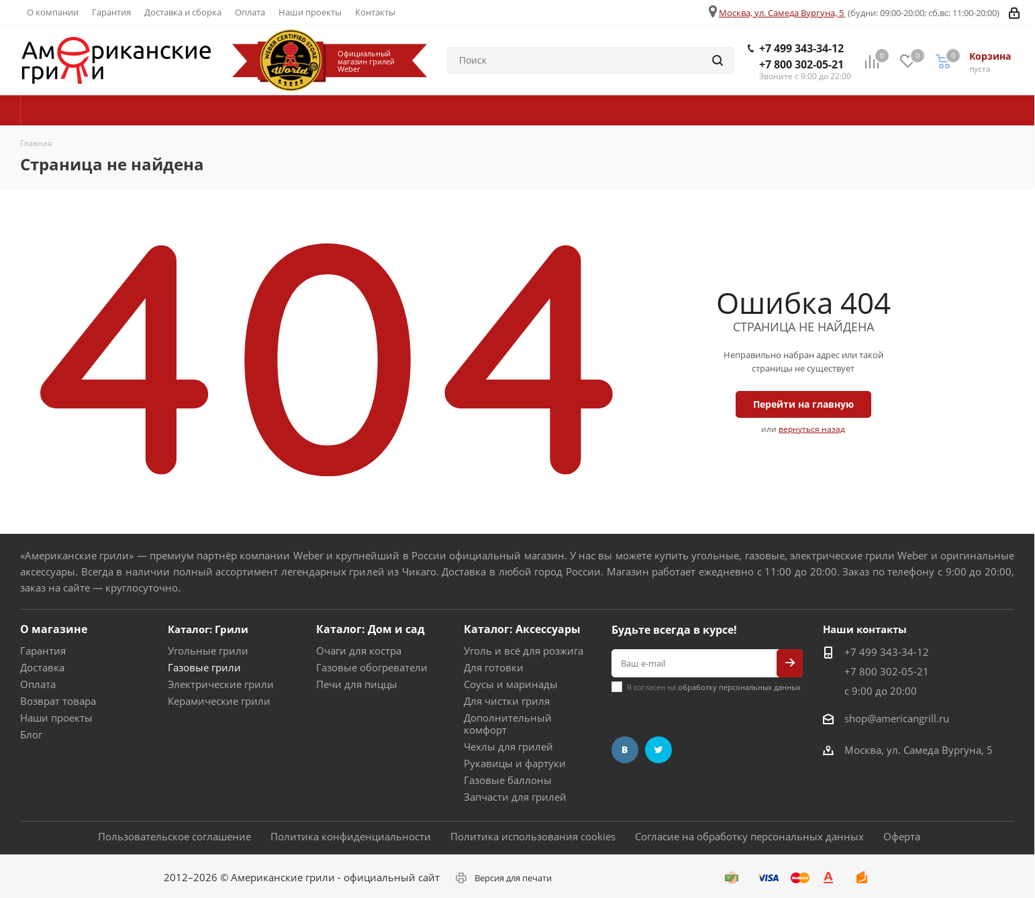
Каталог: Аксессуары (522, 629)
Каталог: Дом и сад (370, 629)
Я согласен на (714, 687)
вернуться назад (812, 429)
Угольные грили (208, 650)
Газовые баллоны (508, 780)
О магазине (53, 629)
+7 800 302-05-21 (801, 64)
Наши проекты (56, 717)
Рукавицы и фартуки (515, 763)
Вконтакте (624, 749)
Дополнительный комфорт (508, 723)
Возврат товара (58, 701)
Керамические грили (219, 701)
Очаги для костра (358, 650)
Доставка (42, 667)
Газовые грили (204, 667)
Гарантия (43, 650)
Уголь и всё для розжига (523, 650)
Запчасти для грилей (515, 796)
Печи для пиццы (356, 684)
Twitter (658, 749)
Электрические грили (221, 684)
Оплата (38, 684)
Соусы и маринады (511, 684)
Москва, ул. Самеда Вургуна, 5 (781, 13)
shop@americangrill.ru (896, 718)
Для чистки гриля (507, 701)
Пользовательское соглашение (174, 836)
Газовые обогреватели (372, 667)
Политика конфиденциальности (350, 836)
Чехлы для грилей (508, 746)
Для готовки (494, 667)
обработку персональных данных (739, 687)
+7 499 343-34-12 (801, 48)
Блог (31, 734)
